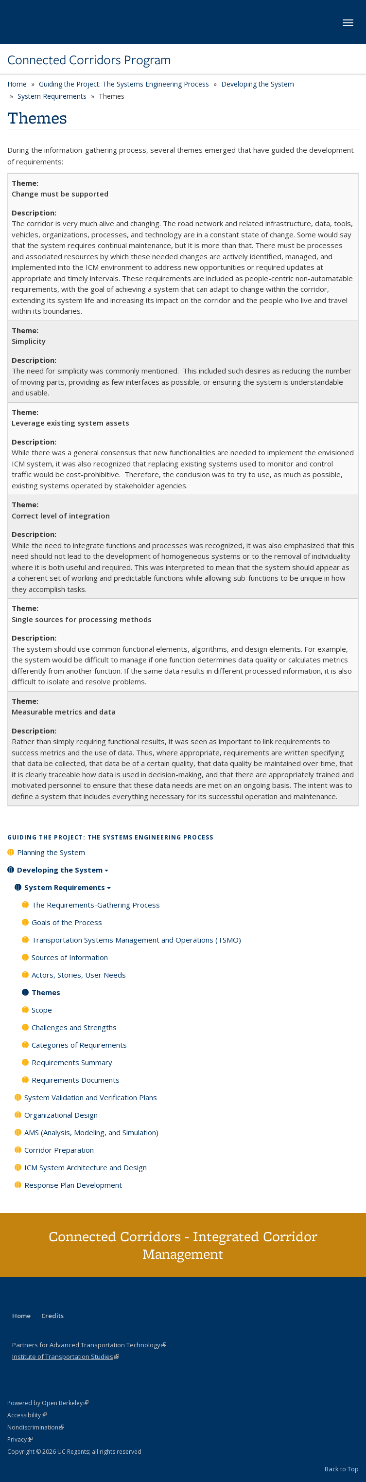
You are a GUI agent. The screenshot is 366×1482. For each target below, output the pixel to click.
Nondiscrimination (35, 1427)
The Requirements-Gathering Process (96, 905)
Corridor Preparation (59, 1150)
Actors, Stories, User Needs (79, 975)
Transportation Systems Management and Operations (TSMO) (136, 940)
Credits (52, 1315)
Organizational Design (61, 1115)
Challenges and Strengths (74, 1027)
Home (17, 84)
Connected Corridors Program (89, 60)
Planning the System (51, 852)
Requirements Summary (72, 1062)
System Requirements (52, 96)
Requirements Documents (76, 1080)
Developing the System (257, 84)
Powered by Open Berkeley (47, 1403)
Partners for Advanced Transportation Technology (89, 1344)
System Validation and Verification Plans (90, 1097)
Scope (42, 1010)
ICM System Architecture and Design (85, 1167)
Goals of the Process (67, 922)
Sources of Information (70, 957)
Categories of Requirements (79, 1045)
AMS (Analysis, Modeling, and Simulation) (91, 1132)
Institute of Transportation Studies (65, 1356)
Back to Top (342, 1468)
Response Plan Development (73, 1185)
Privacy (20, 1439)
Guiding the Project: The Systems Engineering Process (124, 84)
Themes (46, 992)
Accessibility (27, 1415)
